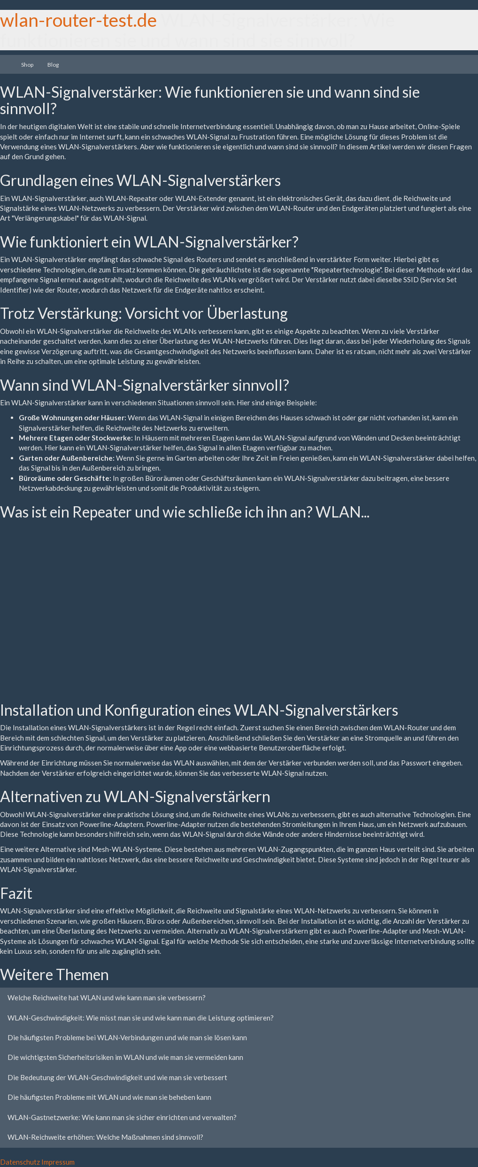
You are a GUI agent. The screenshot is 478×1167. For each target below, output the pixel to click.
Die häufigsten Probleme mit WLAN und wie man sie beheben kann (109, 1097)
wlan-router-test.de (78, 20)
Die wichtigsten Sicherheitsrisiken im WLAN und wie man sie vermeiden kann (125, 1057)
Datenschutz (20, 1162)
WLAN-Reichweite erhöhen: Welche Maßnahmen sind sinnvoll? (105, 1137)
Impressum (58, 1162)
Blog (53, 64)
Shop (27, 64)
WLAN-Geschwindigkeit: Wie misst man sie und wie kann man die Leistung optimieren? (141, 1017)
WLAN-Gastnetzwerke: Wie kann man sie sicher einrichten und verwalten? (122, 1117)
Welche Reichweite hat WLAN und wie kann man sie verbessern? (107, 997)
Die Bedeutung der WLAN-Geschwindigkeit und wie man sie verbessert (117, 1077)
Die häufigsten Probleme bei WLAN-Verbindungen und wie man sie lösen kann (127, 1037)
